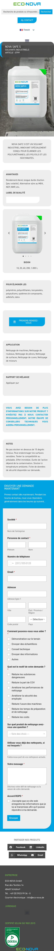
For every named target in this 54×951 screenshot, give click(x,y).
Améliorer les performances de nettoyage (27, 689)
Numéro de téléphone (18, 556)
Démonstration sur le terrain (26, 639)
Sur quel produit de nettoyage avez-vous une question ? (25, 726)
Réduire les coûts (20, 717)
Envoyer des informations (25, 654)
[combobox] (27, 734)
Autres (15, 659)
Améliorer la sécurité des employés (24, 697)
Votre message (15, 764)
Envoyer (13, 818)
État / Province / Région (36, 611)
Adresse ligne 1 (14, 599)
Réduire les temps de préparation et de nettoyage (28, 710)
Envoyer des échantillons (24, 644)
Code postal (12, 624)
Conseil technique (21, 649)
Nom (31, 550)
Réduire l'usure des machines (26, 704)
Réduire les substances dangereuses (23, 676)
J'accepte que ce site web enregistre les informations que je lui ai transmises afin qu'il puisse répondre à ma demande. (29, 805)
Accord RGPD (15, 796)
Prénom (10, 550)
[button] (27, 41)
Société (12, 519)
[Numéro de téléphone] (27, 563)
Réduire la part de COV (23, 682)
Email (11, 572)
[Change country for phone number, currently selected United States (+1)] (10, 563)
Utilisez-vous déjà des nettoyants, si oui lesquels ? (26, 744)
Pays (31, 624)
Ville (9, 610)
